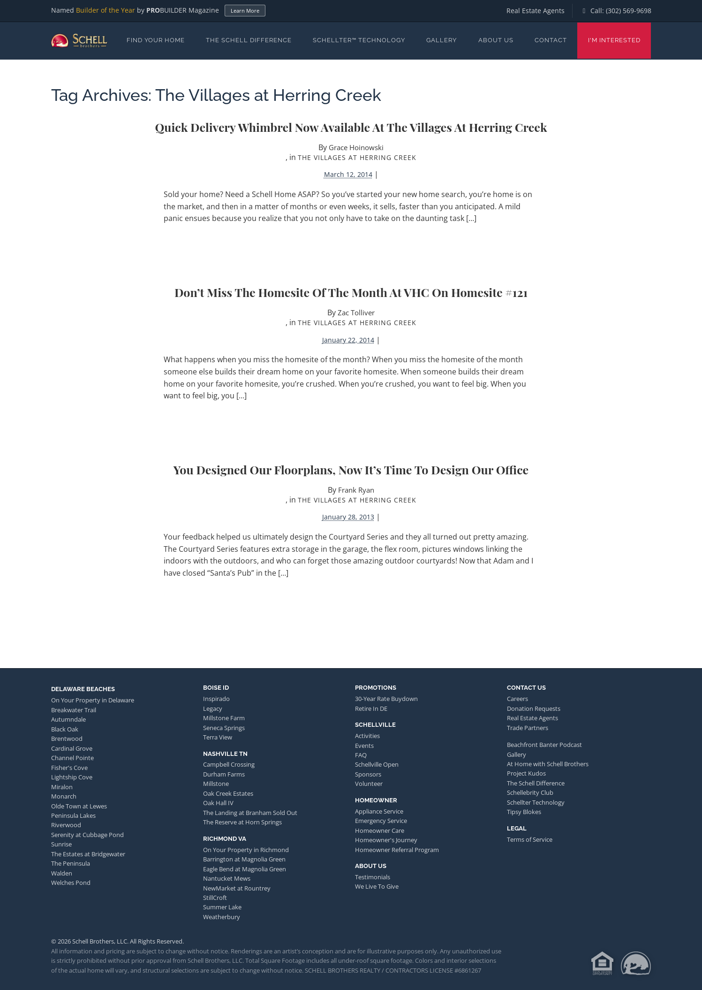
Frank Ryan (356, 490)
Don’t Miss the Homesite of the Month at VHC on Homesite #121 (351, 292)
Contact (551, 40)
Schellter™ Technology (359, 40)
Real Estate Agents (535, 10)
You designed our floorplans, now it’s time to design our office (351, 469)
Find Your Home (156, 40)
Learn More (245, 10)
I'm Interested (614, 40)
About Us (495, 40)
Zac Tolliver (356, 312)
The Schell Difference (249, 40)
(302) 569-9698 (628, 10)
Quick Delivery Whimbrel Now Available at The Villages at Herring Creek (351, 127)
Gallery (441, 40)
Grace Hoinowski (356, 147)
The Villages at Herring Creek (357, 157)
